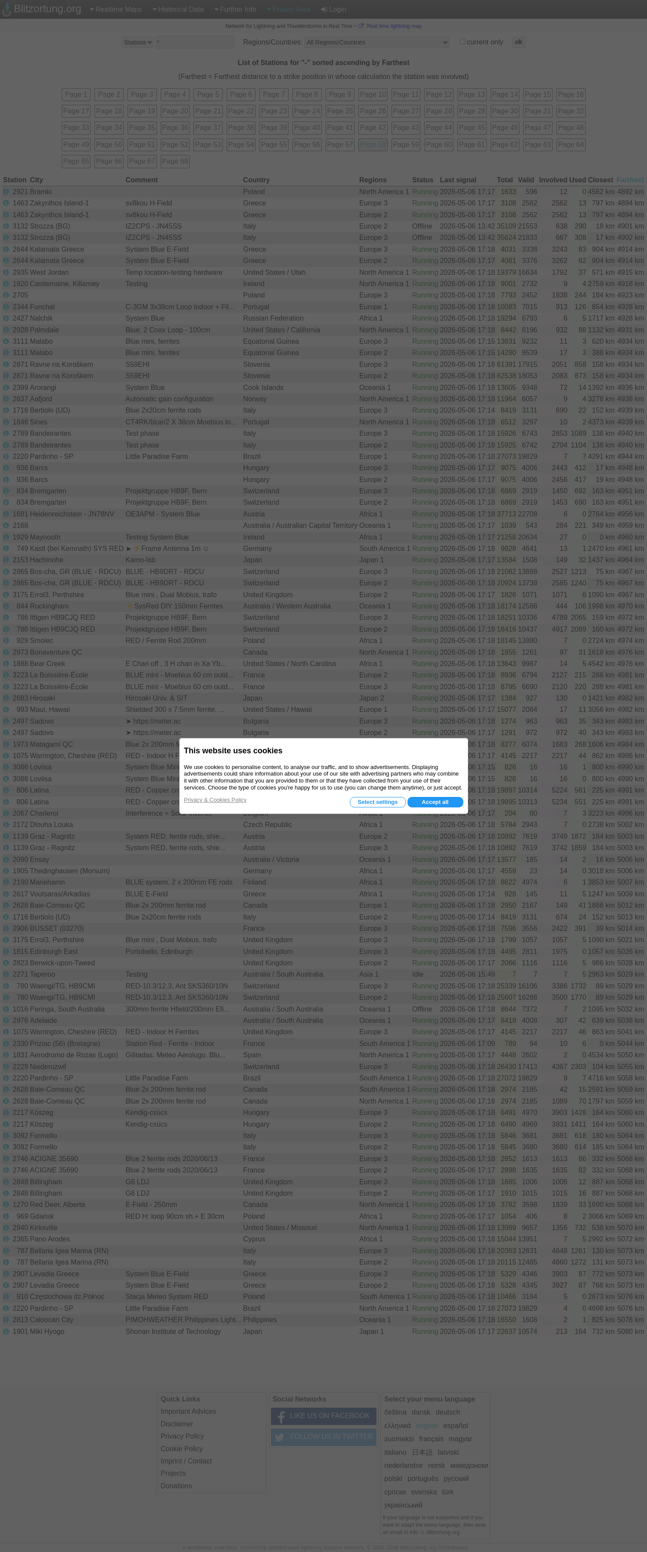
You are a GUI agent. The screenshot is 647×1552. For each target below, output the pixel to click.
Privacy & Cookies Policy (215, 800)
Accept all (435, 802)
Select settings (378, 802)
